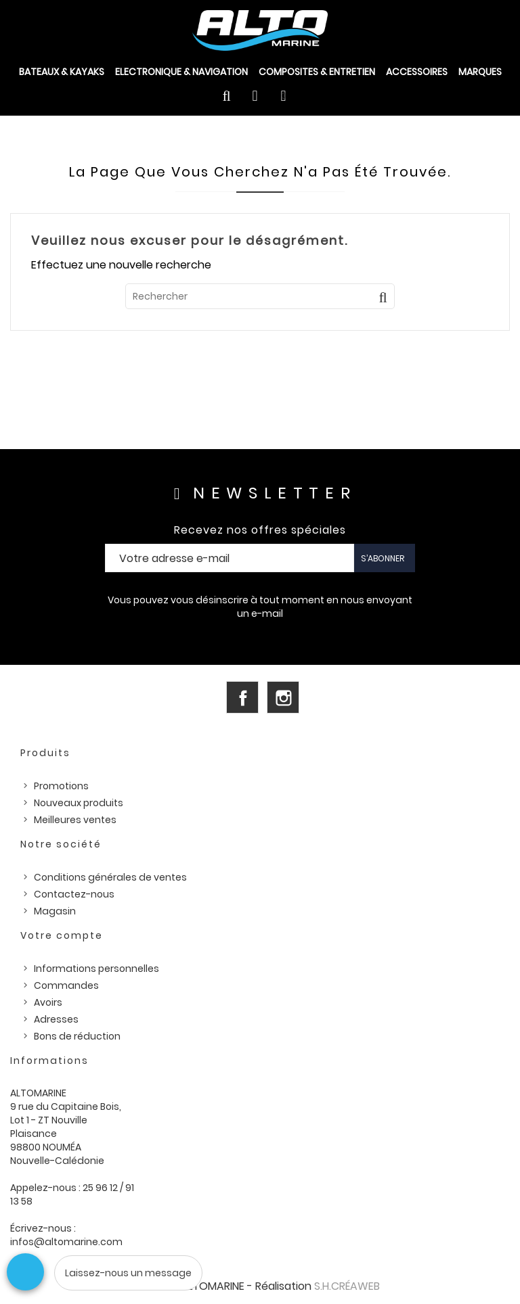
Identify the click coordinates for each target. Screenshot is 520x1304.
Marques (480, 71)
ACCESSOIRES (417, 71)
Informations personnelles (96, 968)
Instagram (283, 697)
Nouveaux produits (78, 803)
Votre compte (61, 935)
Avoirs (48, 1002)
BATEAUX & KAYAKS (61, 71)
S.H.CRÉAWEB (347, 1286)
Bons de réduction (77, 1036)
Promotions (61, 786)
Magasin (55, 911)
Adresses (56, 1019)
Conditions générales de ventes (110, 877)
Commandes (66, 985)
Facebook (242, 697)
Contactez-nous (74, 894)
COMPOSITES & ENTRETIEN (317, 71)
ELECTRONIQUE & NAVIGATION (181, 71)
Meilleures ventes (75, 819)
